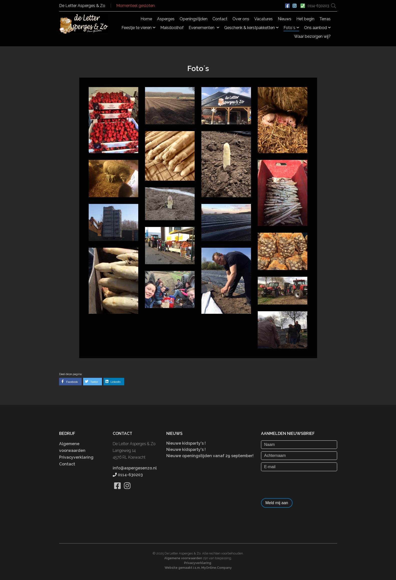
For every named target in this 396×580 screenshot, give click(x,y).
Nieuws (284, 19)
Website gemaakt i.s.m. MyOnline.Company (198, 567)
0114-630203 (319, 6)
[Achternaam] (299, 455)
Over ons (240, 19)
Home (146, 19)
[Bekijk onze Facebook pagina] (117, 491)
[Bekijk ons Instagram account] (294, 5)
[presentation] (299, 483)
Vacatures (263, 19)
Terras (325, 19)
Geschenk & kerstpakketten (251, 27)
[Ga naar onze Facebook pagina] (287, 5)
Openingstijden (193, 19)
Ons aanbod (317, 27)
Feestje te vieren (138, 27)
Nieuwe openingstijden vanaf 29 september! (209, 455)
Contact (219, 19)
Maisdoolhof (172, 27)
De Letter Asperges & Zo (82, 5)
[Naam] (299, 444)
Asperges (166, 19)
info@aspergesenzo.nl (135, 468)
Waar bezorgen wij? (312, 36)
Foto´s (291, 27)
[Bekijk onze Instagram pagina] (127, 491)
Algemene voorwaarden (183, 558)
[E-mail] (299, 466)
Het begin (305, 19)
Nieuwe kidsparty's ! (186, 443)
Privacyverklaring (76, 457)
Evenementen (204, 27)
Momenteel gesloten (135, 5)
